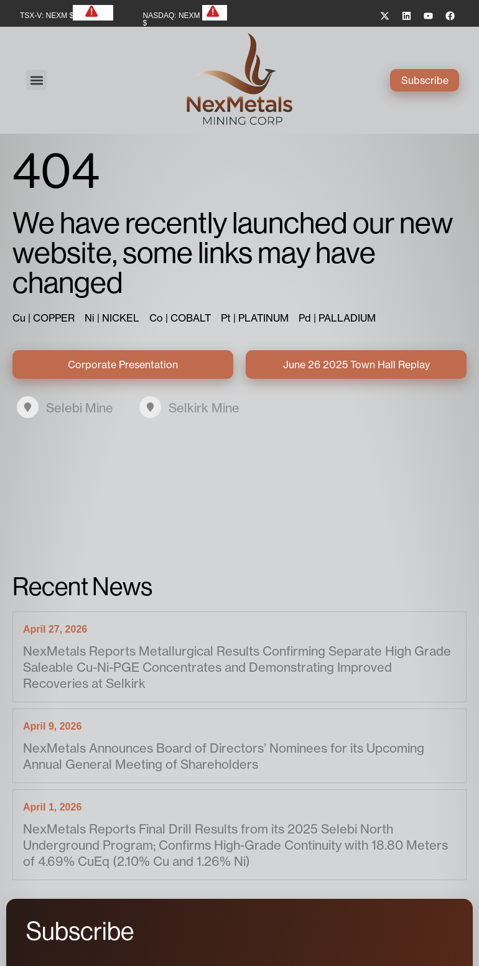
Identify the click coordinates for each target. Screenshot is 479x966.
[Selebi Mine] (28, 407)
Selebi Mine (79, 408)
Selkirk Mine (204, 408)
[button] (36, 80)
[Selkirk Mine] (150, 407)
